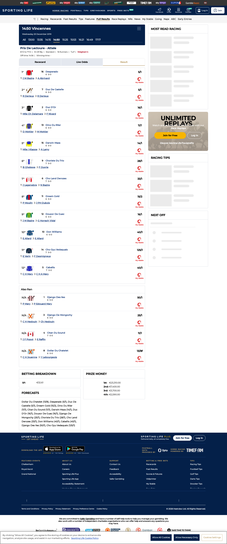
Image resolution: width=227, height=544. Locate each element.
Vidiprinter (151, 479)
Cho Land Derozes (56, 178)
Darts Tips (195, 479)
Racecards (151, 464)
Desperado (52, 71)
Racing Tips (195, 464)
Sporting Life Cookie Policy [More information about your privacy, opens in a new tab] (85, 540)
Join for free (182, 438)
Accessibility (115, 474)
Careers (65, 469)
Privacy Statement (62, 516)
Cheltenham (27, 464)
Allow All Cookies (161, 539)
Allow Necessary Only (186, 539)
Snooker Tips (196, 484)
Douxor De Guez (55, 214)
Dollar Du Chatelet (57, 350)
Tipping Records (198, 488)
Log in (199, 438)
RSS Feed (66, 493)
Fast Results (152, 469)
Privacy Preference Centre (83, 516)
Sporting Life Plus (70, 474)
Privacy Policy (47, 516)
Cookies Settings (212, 539)
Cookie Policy (102, 516)
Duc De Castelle (55, 89)
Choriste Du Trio (55, 160)
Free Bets (150, 488)
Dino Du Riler (53, 125)
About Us (66, 464)
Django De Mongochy (59, 315)
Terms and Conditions (30, 516)
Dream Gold (52, 196)
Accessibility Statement (73, 484)
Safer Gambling (117, 479)
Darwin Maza (53, 142)
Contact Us (115, 464)
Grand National (28, 474)
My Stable (150, 484)
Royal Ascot (27, 469)
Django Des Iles (56, 297)
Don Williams (54, 231)
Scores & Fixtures (154, 474)
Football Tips (196, 469)
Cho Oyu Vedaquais (57, 249)
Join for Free (170, 161)
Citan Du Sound (56, 332)
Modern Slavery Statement (74, 488)
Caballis (50, 267)
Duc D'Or (51, 107)
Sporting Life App (70, 479)
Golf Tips (194, 474)
